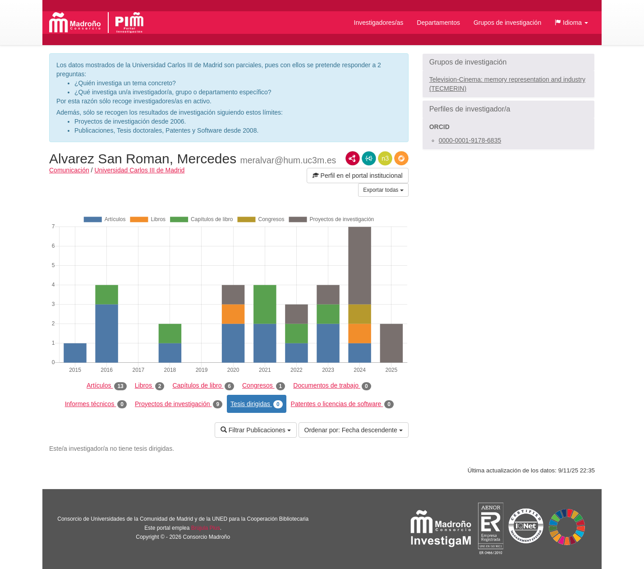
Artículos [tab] (107, 386)
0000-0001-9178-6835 (470, 140)
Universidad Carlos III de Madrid (139, 170)
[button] (571, 22)
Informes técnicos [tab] (96, 404)
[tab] (508, 62)
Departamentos (438, 22)
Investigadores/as (379, 22)
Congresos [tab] (263, 386)
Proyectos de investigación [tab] (178, 404)
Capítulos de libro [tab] (203, 386)
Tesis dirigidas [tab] (256, 404)
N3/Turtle (385, 158)
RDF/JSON (401, 158)
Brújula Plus (205, 528)
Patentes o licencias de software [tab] (342, 404)
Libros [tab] (150, 386)
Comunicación (69, 170)
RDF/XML (352, 158)
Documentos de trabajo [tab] (332, 386)
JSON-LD (369, 158)
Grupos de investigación (507, 22)
